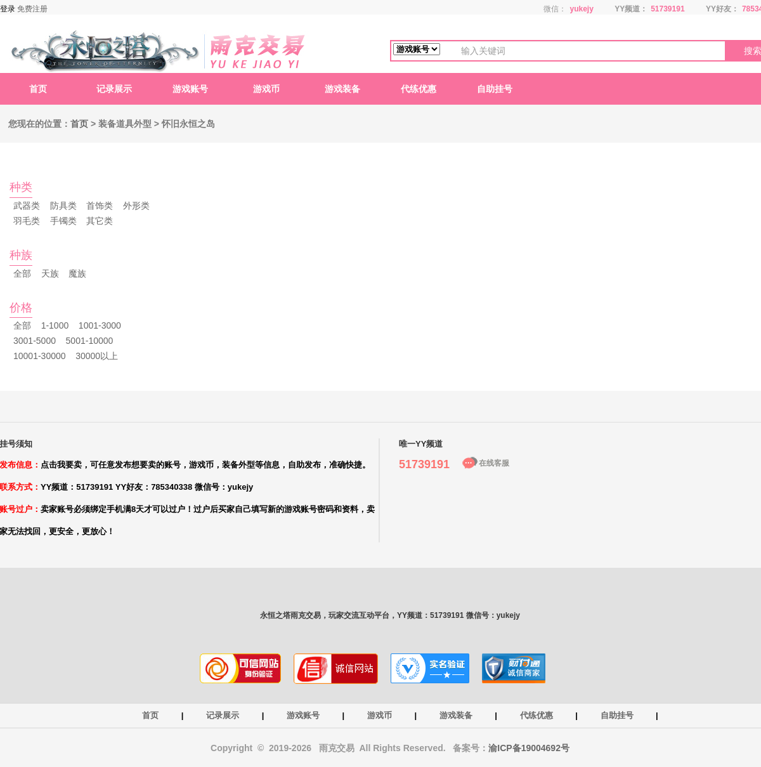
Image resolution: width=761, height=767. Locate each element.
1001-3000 (100, 325)
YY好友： (722, 8)
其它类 (99, 221)
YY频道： (631, 8)
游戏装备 (342, 89)
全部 (22, 273)
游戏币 (266, 89)
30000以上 (96, 356)
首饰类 (99, 205)
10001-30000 (39, 356)
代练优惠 (418, 89)
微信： (554, 8)
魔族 (77, 273)
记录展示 (114, 89)
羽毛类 (26, 221)
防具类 (63, 205)
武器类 (26, 205)
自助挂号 (494, 89)
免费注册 (32, 8)
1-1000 (55, 325)
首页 (38, 89)
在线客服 (494, 463)
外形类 (136, 205)
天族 (50, 273)
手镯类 (63, 221)
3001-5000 (34, 341)
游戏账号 (190, 89)
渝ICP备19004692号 (528, 748)
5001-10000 (90, 341)
